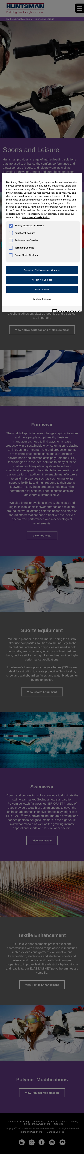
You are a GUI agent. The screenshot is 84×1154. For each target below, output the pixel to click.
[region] (42, 242)
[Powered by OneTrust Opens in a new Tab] (66, 309)
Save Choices (42, 289)
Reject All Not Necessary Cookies (42, 270)
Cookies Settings (42, 299)
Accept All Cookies (42, 280)
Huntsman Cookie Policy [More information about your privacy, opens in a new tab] (36, 217)
